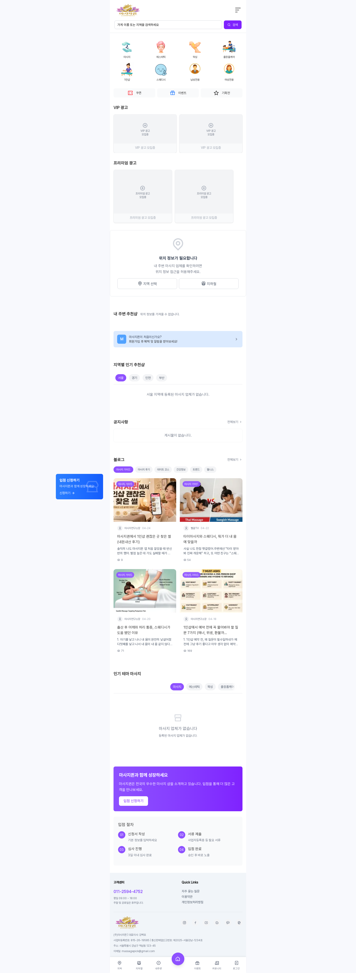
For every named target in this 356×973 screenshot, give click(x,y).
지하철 (208, 283)
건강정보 (180, 469)
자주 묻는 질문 (191, 891)
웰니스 (210, 469)
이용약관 (187, 896)
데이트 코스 (163, 469)
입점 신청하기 (133, 800)
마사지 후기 (144, 469)
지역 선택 (147, 283)
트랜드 (196, 469)
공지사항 (121, 422)
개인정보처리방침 (192, 902)
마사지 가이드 (123, 469)
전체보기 (234, 422)
